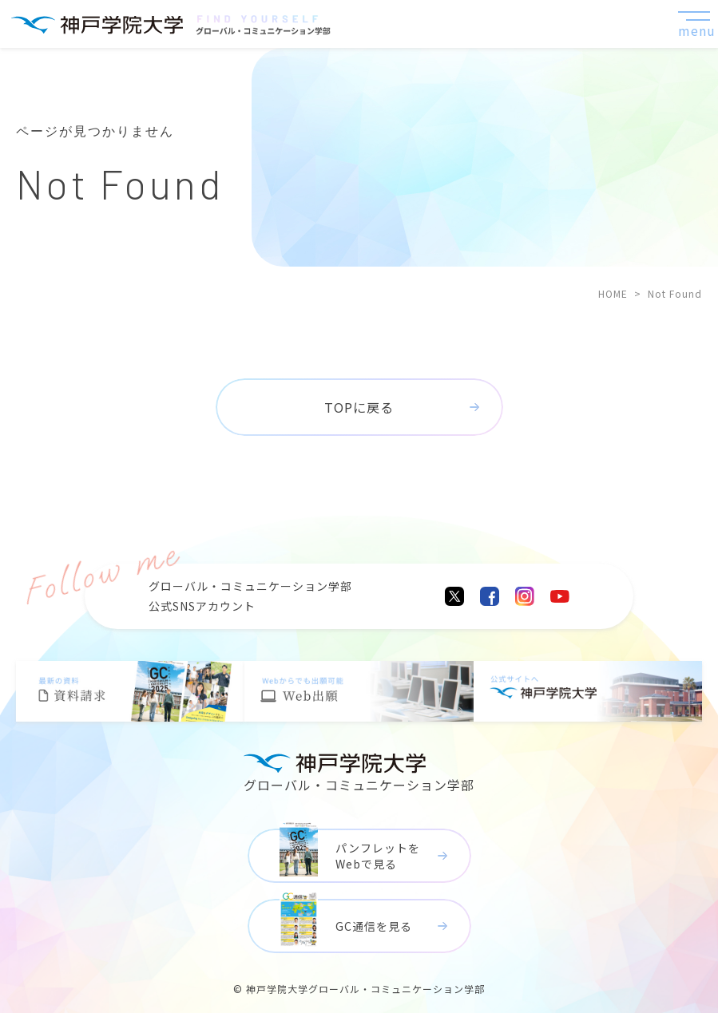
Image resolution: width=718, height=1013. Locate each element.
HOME (613, 293)
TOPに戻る (359, 407)
